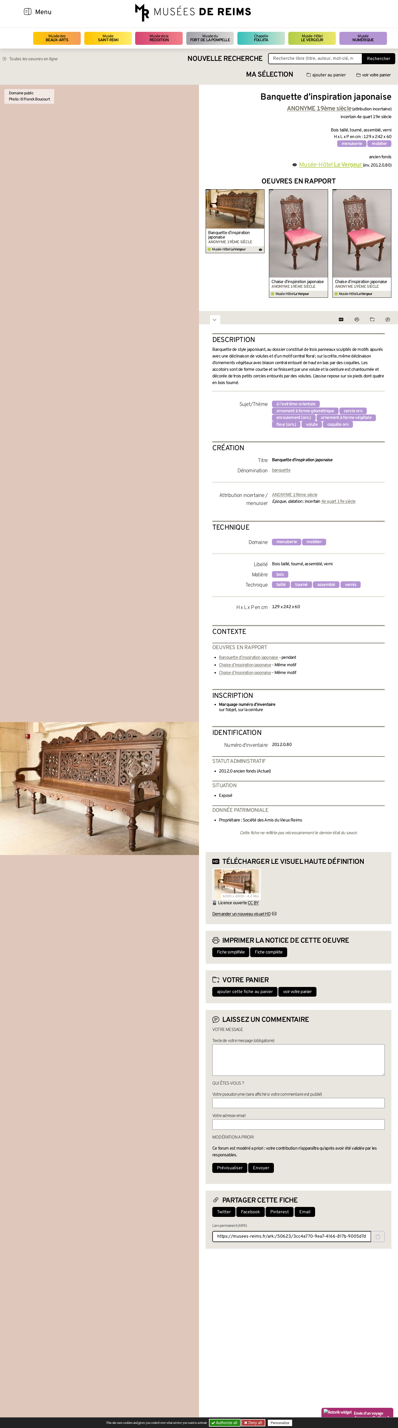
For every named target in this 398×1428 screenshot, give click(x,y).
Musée (108, 38)
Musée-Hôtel (312, 38)
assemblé (326, 585)
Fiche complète (268, 952)
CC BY (253, 903)
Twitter (224, 1212)
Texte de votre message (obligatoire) (243, 1041)
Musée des (57, 38)
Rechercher (378, 59)
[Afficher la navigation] (27, 12)
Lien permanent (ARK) (229, 1226)
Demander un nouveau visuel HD (241, 914)
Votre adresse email (228, 1116)
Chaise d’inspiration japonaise (297, 282)
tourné (301, 585)
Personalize (280, 1423)
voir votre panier (373, 75)
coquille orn (338, 424)
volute (312, 424)
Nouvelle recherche (225, 59)
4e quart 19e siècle (338, 501)
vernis (350, 585)
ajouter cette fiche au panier (245, 992)
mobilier (379, 144)
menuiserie (352, 144)
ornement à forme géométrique (305, 411)
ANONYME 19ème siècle (294, 495)
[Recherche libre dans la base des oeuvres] (315, 58)
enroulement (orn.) (293, 418)
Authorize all (224, 1423)
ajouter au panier (326, 75)
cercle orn (353, 411)
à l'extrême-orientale (295, 404)
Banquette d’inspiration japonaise (229, 235)
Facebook (250, 1212)
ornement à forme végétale (346, 418)
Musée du (210, 38)
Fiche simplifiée (231, 952)
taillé (281, 585)
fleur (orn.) (286, 424)
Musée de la (159, 38)
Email (304, 1212)
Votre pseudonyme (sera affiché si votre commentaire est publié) (267, 1094)
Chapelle (261, 38)
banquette (281, 470)
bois (280, 574)
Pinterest (279, 1212)
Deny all (254, 1423)
